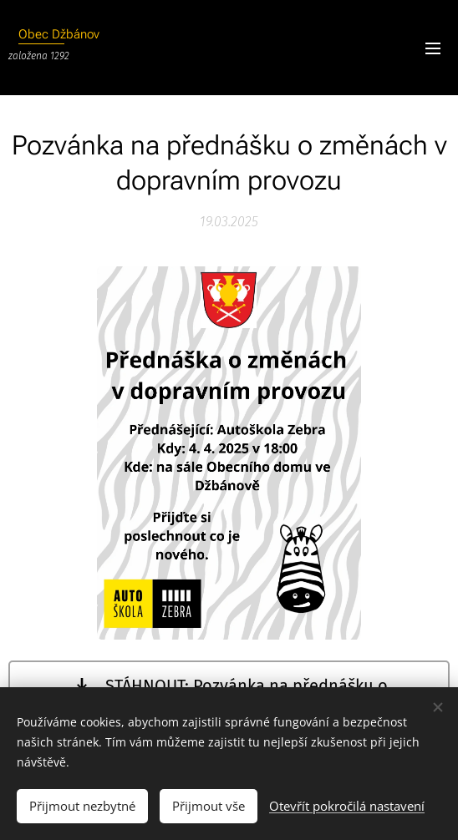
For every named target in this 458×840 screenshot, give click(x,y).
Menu (432, 48)
